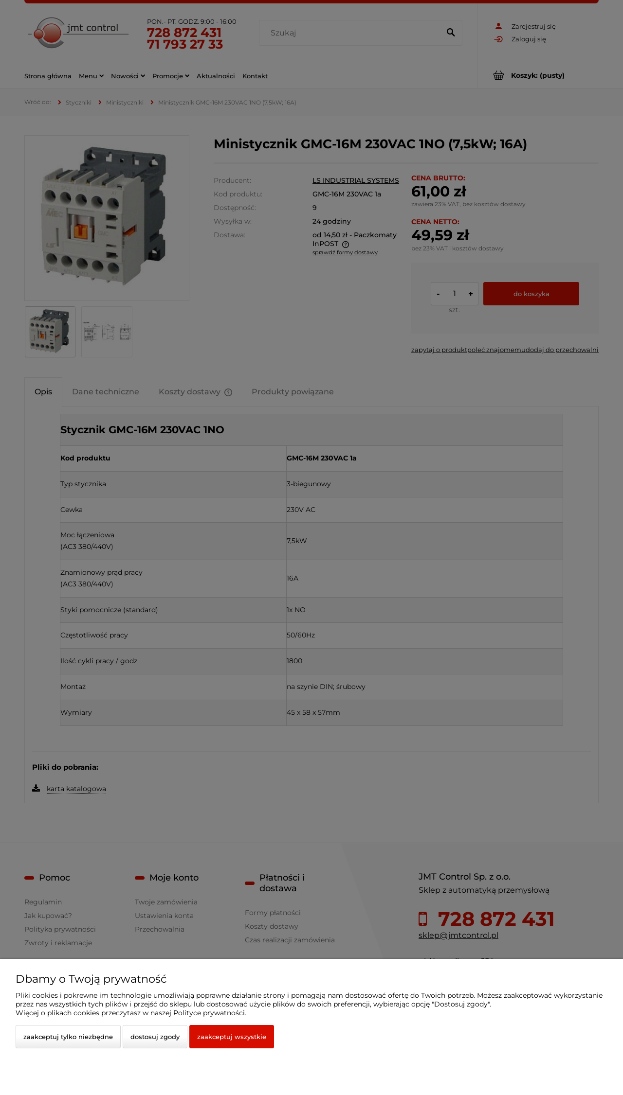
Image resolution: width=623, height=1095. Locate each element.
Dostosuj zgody (155, 1037)
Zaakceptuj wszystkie (231, 1037)
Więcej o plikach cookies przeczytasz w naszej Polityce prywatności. (131, 1012)
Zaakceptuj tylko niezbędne (68, 1037)
